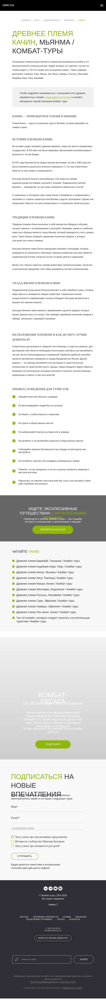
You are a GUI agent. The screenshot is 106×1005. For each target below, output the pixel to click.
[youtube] (55, 888)
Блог (37, 20)
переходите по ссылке (58, 97)
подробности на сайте (72, 988)
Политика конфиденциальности (44, 982)
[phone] (47, 828)
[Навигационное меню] (101, 5)
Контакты (74, 919)
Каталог (24, 917)
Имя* (14, 806)
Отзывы (67, 917)
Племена (69, 20)
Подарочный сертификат (39, 919)
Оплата (61, 919)
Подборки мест (51, 20)
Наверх (53, 904)
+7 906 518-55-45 (53, 928)
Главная (26, 20)
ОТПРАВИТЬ (24, 856)
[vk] (46, 888)
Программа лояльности (45, 917)
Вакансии (81, 917)
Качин (81, 20)
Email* (15, 817)
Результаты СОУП (68, 982)
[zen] (60, 888)
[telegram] (51, 888)
